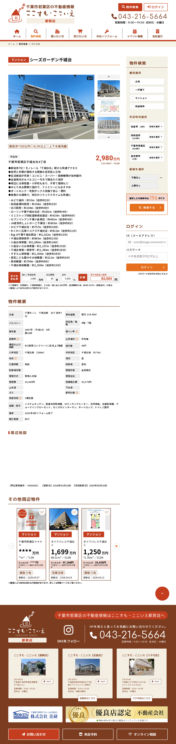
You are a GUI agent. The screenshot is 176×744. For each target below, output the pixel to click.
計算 (83, 277)
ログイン (147, 267)
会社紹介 (157, 36)
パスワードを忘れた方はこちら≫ (153, 273)
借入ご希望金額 (29, 275)
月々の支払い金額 (98, 275)
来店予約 (88, 734)
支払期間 (50, 275)
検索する (147, 207)
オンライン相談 (142, 734)
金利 (64, 275)
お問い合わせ (34, 734)
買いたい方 (57, 36)
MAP (101, 681)
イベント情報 (135, 36)
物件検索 (36, 36)
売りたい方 (80, 36)
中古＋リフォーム (106, 36)
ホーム (17, 36)
